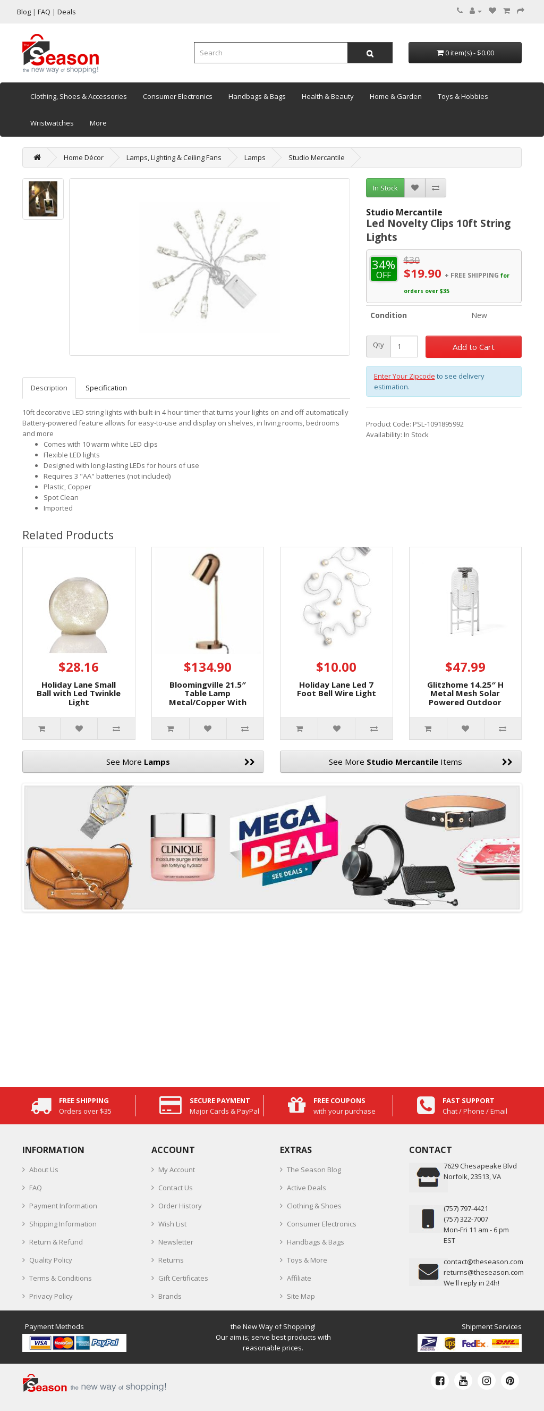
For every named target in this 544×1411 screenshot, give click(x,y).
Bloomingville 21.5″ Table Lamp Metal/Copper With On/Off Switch (207, 697)
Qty (378, 344)
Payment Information (63, 1205)
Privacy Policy (51, 1296)
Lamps (255, 157)
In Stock (385, 188)
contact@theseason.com (483, 1261)
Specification (106, 388)
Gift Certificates (183, 1278)
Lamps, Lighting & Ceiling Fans (174, 157)
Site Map (301, 1296)
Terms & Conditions (60, 1278)
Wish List (172, 1224)
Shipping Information (63, 1224)
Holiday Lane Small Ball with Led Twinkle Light (79, 693)
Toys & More (307, 1260)
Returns (171, 1260)
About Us (43, 1169)
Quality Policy (50, 1260)
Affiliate (299, 1278)
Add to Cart (474, 346)
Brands (170, 1296)
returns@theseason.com (484, 1272)
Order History (180, 1205)
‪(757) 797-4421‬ (466, 1208)
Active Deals (306, 1187)
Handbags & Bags (257, 96)
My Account (176, 1169)
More (98, 123)
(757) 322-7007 (466, 1219)
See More (181, 761)
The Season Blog (314, 1169)
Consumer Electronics (177, 96)
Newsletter (175, 1242)
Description (49, 388)
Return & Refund (56, 1242)
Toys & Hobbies (463, 96)
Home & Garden (396, 96)
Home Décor (84, 157)
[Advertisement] (272, 996)
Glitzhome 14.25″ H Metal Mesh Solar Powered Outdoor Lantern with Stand (465, 697)
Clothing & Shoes (314, 1205)
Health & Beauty (328, 96)
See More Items (421, 761)
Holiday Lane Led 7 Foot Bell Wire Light (336, 689)
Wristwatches (52, 123)
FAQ (35, 1187)
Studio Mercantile (316, 157)
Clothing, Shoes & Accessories (78, 96)
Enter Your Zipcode (404, 376)
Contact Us (175, 1187)
